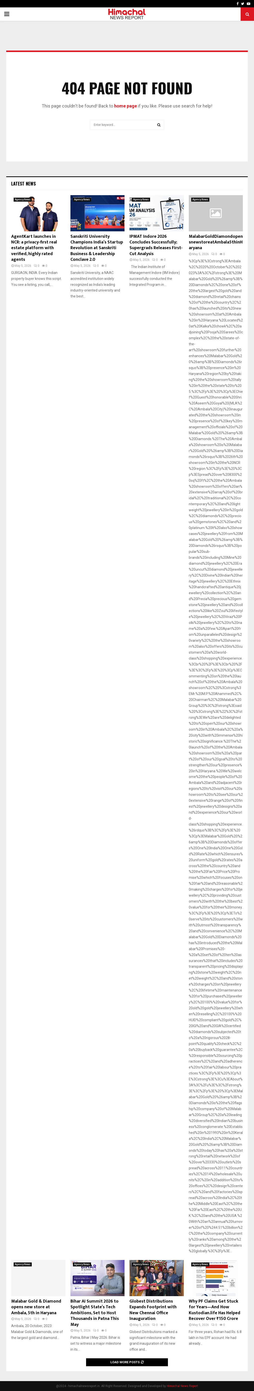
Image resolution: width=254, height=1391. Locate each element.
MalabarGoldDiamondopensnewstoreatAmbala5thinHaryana (216, 242)
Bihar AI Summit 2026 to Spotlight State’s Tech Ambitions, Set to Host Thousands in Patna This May (94, 1313)
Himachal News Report (182, 1386)
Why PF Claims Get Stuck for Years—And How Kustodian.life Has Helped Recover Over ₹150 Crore (214, 1310)
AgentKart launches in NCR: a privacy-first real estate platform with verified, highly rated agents (34, 248)
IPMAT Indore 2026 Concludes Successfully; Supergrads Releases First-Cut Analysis (156, 245)
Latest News (23, 183)
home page (125, 105)
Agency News (23, 199)
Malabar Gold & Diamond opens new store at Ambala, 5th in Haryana (36, 1307)
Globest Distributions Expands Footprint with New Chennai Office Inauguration (153, 1310)
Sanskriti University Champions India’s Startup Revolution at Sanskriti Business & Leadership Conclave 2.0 (96, 248)
